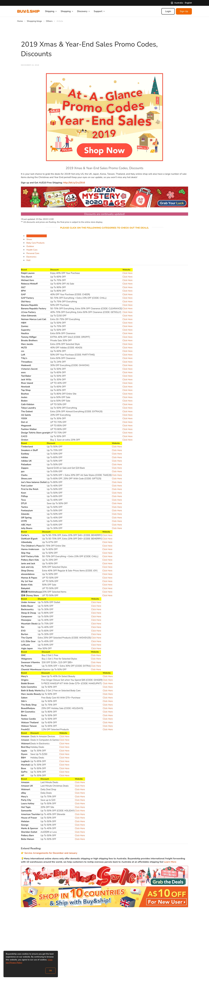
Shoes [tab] (29, 239)
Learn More (169, 862)
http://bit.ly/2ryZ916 (74, 182)
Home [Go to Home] (20, 21)
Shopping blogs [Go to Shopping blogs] (34, 21)
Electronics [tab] (31, 256)
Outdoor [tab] (30, 246)
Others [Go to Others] (49, 21)
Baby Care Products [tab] (35, 242)
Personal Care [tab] (32, 253)
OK (50, 970)
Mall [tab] (28, 260)
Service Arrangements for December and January (50, 853)
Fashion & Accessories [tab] (36, 235)
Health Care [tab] (31, 249)
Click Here (127, 273)
